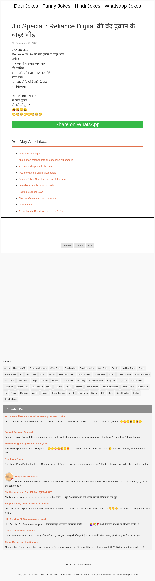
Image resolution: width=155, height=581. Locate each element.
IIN (5, 393)
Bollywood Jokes (96, 380)
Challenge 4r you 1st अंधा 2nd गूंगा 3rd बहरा (28, 492)
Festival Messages (110, 387)
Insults (43, 374)
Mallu (48, 387)
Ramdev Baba (10, 399)
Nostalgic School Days (31, 191)
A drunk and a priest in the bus (35, 166)
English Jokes (84, 374)
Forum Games (128, 387)
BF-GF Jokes (10, 374)
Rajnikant (24, 393)
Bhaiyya (55, 380)
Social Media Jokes (38, 368)
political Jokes (129, 368)
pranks (35, 393)
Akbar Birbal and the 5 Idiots (21, 542)
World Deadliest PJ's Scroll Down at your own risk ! (35, 416)
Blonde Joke (22, 387)
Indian (111, 374)
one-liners (8, 387)
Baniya (94, 393)
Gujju (35, 380)
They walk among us (30, 153)
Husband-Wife (19, 368)
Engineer (111, 380)
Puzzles (115, 368)
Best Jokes (9, 380)
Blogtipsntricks (131, 574)
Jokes (7, 368)
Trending (81, 380)
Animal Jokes (136, 380)
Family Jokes (71, 368)
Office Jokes (55, 368)
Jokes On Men (124, 374)
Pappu (13, 393)
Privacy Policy (84, 564)
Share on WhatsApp (77, 124)
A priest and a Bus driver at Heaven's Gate (42, 211)
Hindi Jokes (31, 374)
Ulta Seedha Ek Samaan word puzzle (26, 519)
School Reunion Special (19, 432)
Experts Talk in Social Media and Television (42, 179)
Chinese (78, 387)
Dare (110, 393)
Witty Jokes (103, 368)
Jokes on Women (142, 374)
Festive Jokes (92, 387)
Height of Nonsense (26, 476)
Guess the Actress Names (20, 530)
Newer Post (67, 245)
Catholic (44, 380)
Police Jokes (23, 380)
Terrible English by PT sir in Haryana (26, 443)
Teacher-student (87, 368)
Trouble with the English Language (37, 172)
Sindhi (68, 387)
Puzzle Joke (68, 380)
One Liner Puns (14, 459)
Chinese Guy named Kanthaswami (37, 198)
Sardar (142, 368)
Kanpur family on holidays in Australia (27, 503)
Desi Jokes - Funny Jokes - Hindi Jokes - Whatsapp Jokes (77, 6)
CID (103, 393)
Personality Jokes (66, 374)
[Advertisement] (27, 307)
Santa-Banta (99, 374)
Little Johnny (37, 387)
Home (89, 245)
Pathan (136, 393)
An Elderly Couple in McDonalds (36, 185)
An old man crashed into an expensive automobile (46, 159)
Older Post (79, 245)
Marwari (58, 387)
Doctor (52, 374)
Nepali (71, 393)
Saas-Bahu (83, 393)
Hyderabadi (143, 387)
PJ (21, 374)
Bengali (45, 393)
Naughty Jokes (122, 393)
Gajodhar (123, 380)
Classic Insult (26, 204)
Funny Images (58, 393)
